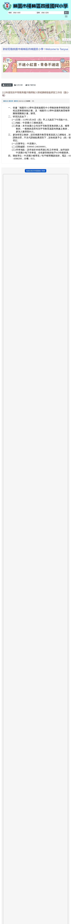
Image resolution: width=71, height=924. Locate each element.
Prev (3, 32)
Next (67, 32)
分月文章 (18, 85)
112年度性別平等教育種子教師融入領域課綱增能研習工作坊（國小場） (35, 94)
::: (1, 45)
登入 (66, 13)
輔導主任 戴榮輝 (8, 101)
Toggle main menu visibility (66, 16)
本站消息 (7, 85)
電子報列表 (31, 85)
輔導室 (16, 101)
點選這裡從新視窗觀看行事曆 (35, 171)
